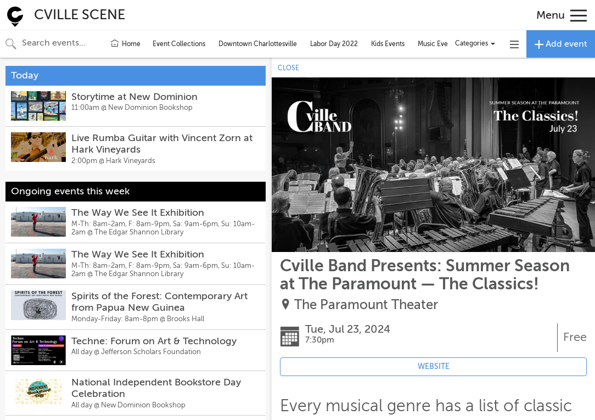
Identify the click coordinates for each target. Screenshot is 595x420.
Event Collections (179, 44)
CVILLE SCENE (79, 15)
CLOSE (288, 68)
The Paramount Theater (366, 305)
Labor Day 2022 (334, 44)
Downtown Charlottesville (257, 44)
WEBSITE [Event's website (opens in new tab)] (434, 366)
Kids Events (388, 44)
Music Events (437, 44)
